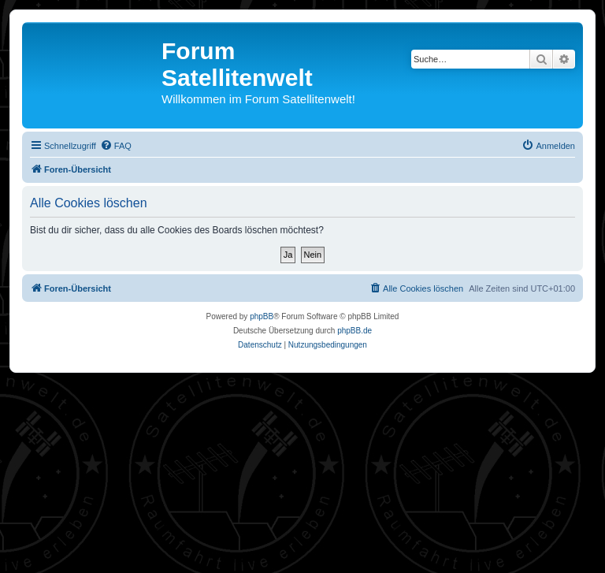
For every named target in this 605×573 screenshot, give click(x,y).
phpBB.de (354, 330)
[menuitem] (116, 145)
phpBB (261, 316)
